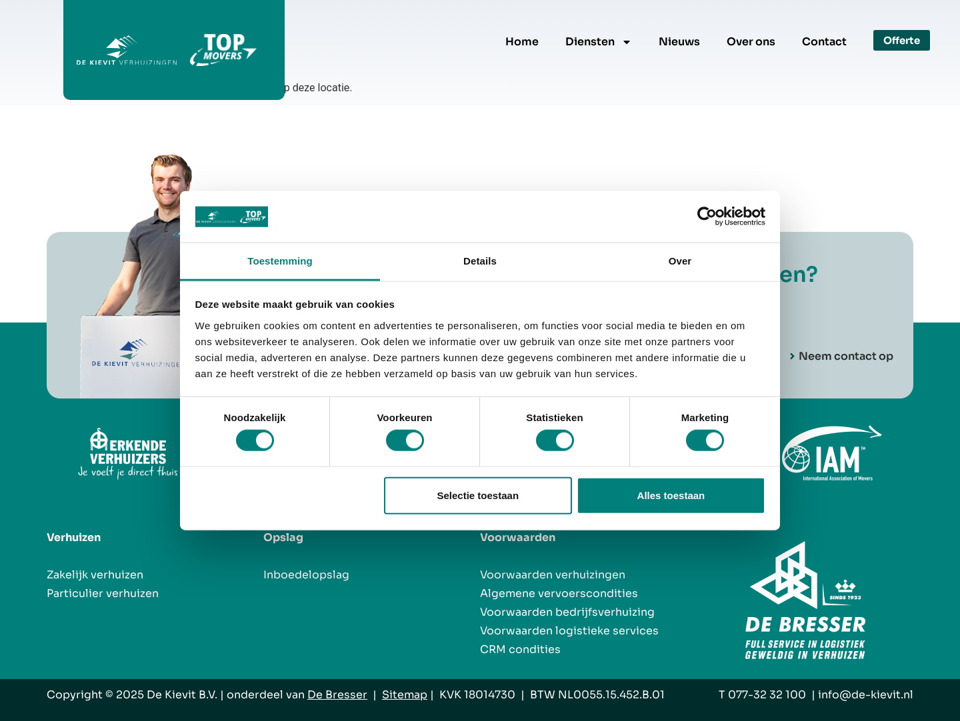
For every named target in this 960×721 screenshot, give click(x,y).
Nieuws (679, 42)
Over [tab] (680, 261)
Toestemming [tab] (280, 261)
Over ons (751, 42)
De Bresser (337, 695)
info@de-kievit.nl (865, 695)
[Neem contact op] (792, 357)
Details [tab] (480, 261)
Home (522, 42)
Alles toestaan (671, 494)
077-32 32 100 (767, 695)
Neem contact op (846, 357)
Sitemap (404, 695)
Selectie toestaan (478, 494)
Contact (824, 42)
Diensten (598, 42)
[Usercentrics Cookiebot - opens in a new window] (707, 217)
